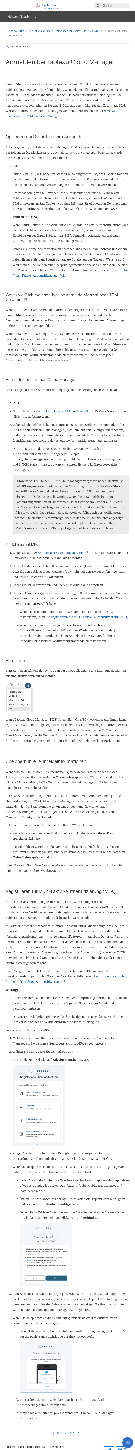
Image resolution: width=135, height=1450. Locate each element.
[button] (8, 5)
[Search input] (116, 5)
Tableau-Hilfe (15, 31)
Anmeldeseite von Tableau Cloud (62, 411)
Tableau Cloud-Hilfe (40, 31)
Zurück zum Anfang (67, 1433)
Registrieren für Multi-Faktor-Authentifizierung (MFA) (89, 617)
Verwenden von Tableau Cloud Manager (77, 31)
